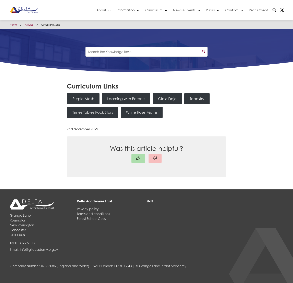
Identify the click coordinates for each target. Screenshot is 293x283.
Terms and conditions (93, 213)
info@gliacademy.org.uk (39, 249)
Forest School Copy (91, 218)
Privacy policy (88, 208)
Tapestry (197, 98)
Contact (231, 10)
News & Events (184, 10)
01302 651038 (25, 243)
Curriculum (154, 10)
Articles (29, 24)
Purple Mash (83, 98)
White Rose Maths (141, 112)
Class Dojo (167, 98)
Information (126, 10)
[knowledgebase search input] (146, 52)
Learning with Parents (126, 98)
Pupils (210, 10)
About (101, 10)
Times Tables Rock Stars (92, 112)
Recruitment (258, 10)
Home (13, 24)
